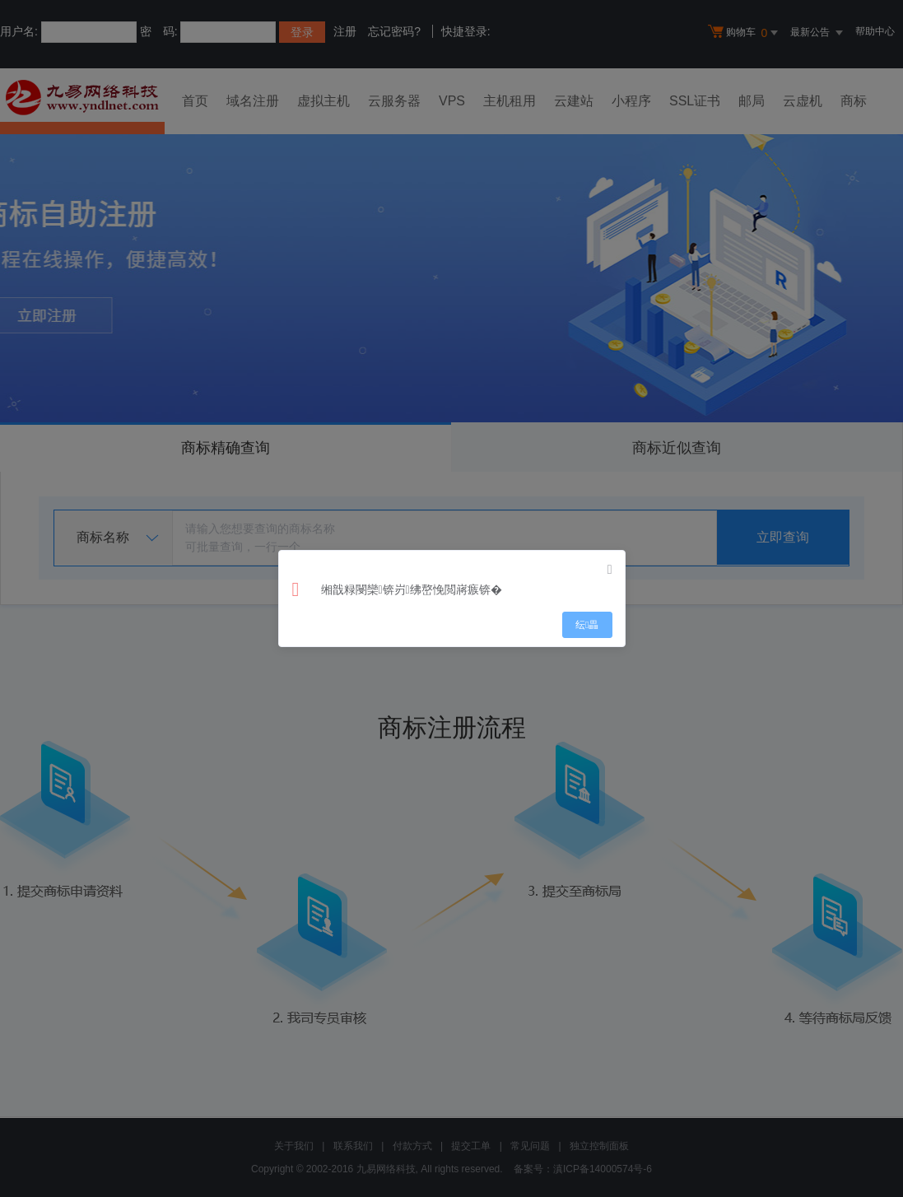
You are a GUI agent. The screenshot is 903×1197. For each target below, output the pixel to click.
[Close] (609, 569)
